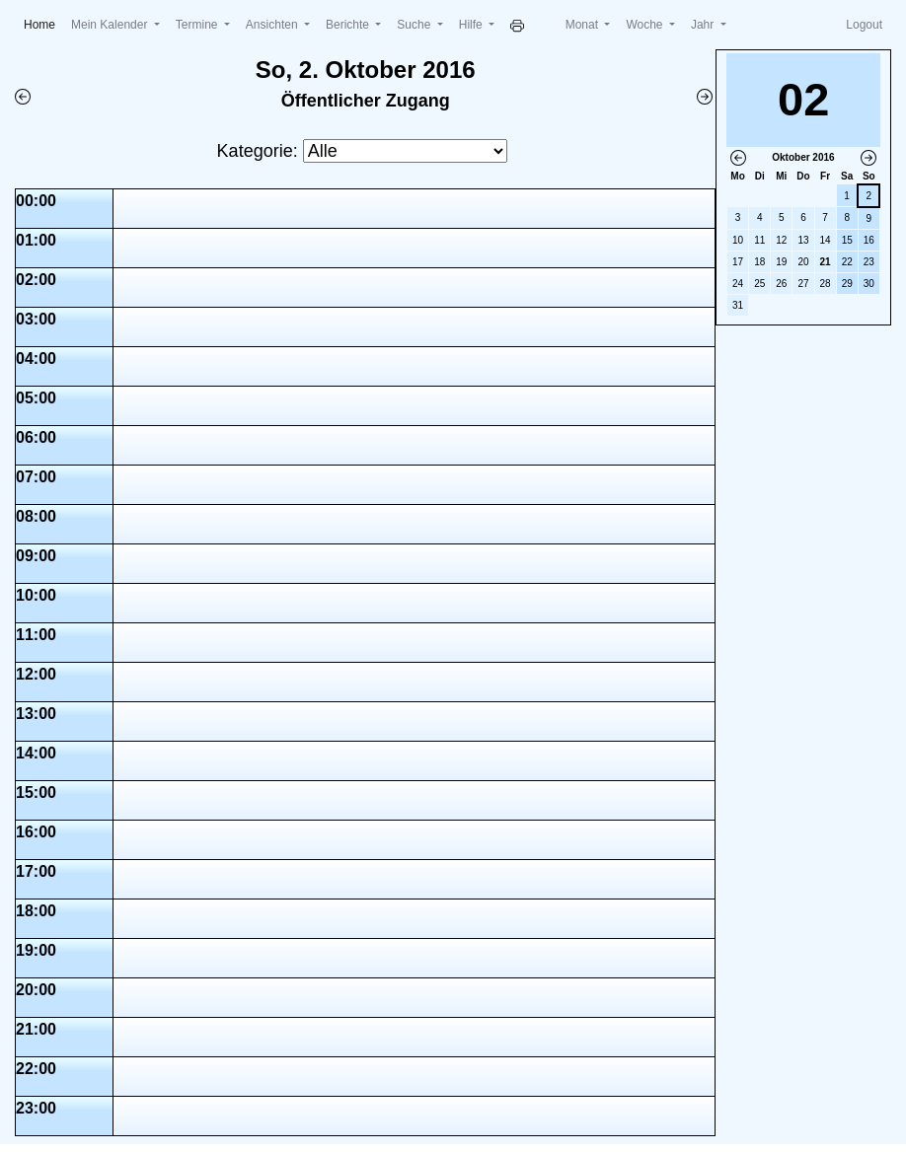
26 (781, 283)
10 (737, 240)
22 (847, 261)
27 (802, 283)
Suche (415, 25)
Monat (584, 25)
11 (759, 240)
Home (43, 23)
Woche (645, 25)
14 (825, 240)
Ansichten (273, 25)
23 (869, 261)
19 (781, 261)
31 (737, 305)
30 (869, 283)
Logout (864, 25)
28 (825, 283)
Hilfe (472, 25)
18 (759, 261)
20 (802, 261)
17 (737, 261)
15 (847, 240)
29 (847, 283)
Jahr (704, 25)
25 (759, 283)
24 (737, 283)
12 (781, 240)
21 (825, 261)
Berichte (349, 25)
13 (802, 240)
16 (869, 240)
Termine (198, 25)
